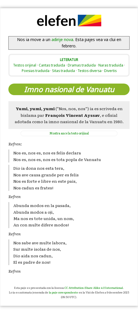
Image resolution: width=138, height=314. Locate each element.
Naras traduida (110, 65)
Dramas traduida (82, 65)
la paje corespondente (63, 292)
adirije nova (62, 39)
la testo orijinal (69, 133)
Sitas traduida (63, 70)
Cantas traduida (52, 65)
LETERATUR (69, 59)
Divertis (110, 70)
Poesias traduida (35, 70)
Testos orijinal (24, 65)
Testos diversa (90, 70)
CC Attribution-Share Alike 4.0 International (94, 287)
